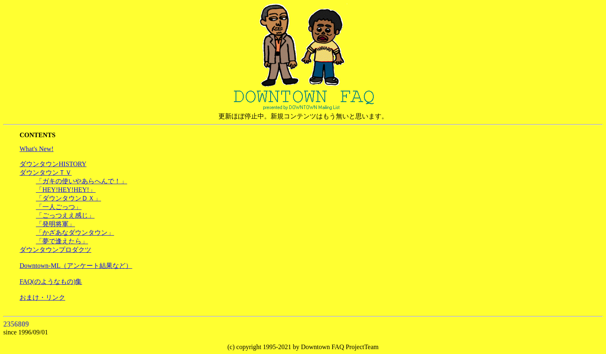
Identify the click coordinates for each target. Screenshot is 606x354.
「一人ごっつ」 (59, 206)
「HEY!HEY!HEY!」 (66, 189)
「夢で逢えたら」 (62, 241)
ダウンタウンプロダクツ (55, 249)
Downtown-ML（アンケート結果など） (76, 265)
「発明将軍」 (55, 223)
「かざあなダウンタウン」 (75, 232)
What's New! (36, 148)
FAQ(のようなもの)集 (51, 281)
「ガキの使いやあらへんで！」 (81, 181)
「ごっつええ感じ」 (65, 215)
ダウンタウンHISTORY (53, 163)
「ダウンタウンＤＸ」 (68, 198)
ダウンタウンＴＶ (46, 172)
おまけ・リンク (42, 297)
